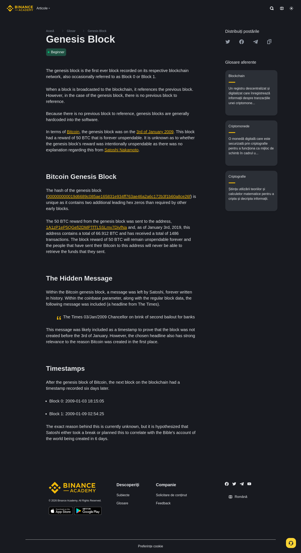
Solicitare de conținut (171, 495)
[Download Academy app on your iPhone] (61, 511)
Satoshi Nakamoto (122, 150)
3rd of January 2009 (155, 131)
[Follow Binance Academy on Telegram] (242, 484)
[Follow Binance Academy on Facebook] (227, 484)
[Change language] (282, 8)
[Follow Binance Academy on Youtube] (249, 483)
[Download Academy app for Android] (87, 511)
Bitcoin (73, 131)
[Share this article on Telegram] (255, 41)
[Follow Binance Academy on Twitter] (234, 484)
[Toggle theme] (291, 8)
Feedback (163, 503)
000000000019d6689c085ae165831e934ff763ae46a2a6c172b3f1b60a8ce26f (118, 196)
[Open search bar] (270, 8)
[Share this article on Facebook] (241, 41)
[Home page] (20, 8)
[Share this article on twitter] (227, 41)
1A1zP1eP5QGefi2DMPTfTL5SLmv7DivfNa (86, 227)
